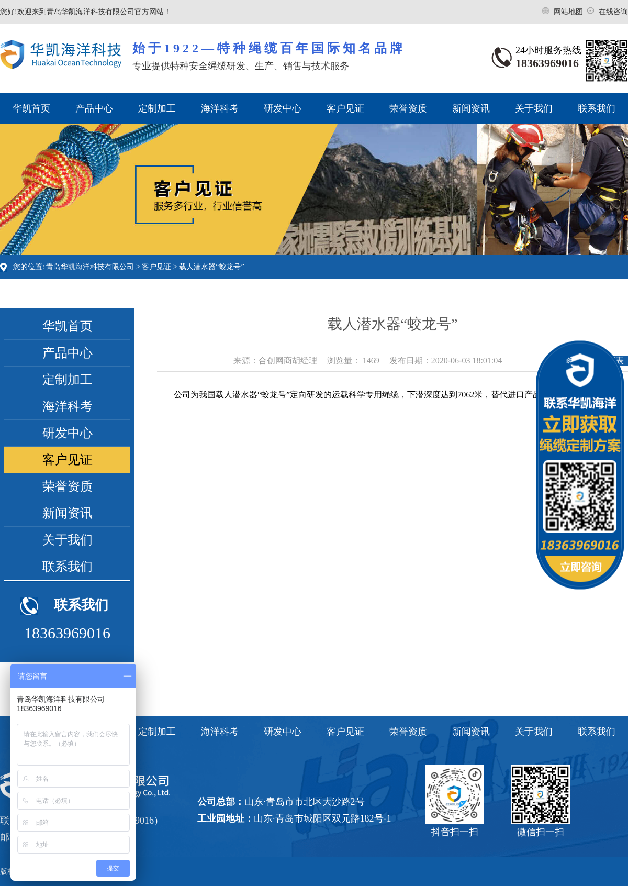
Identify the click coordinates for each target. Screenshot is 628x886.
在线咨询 (613, 12)
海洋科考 (220, 108)
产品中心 (94, 108)
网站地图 (569, 12)
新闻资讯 (471, 108)
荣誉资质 (408, 108)
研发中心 (282, 108)
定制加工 (157, 108)
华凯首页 (31, 108)
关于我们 (534, 108)
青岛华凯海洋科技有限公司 (90, 267)
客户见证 (345, 108)
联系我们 (596, 108)
